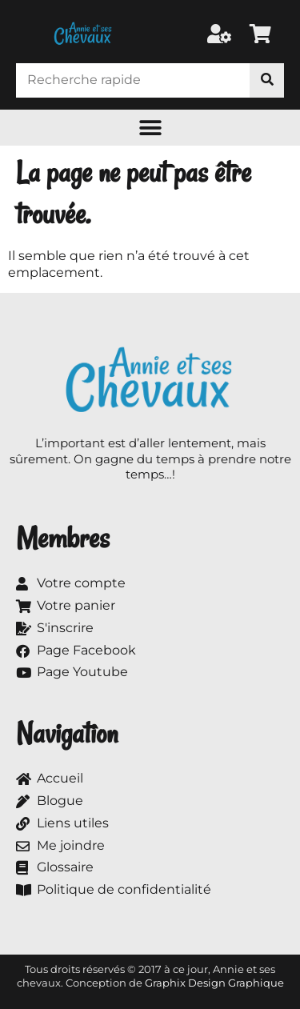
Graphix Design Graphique (214, 982)
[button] (150, 128)
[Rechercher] (267, 80)
